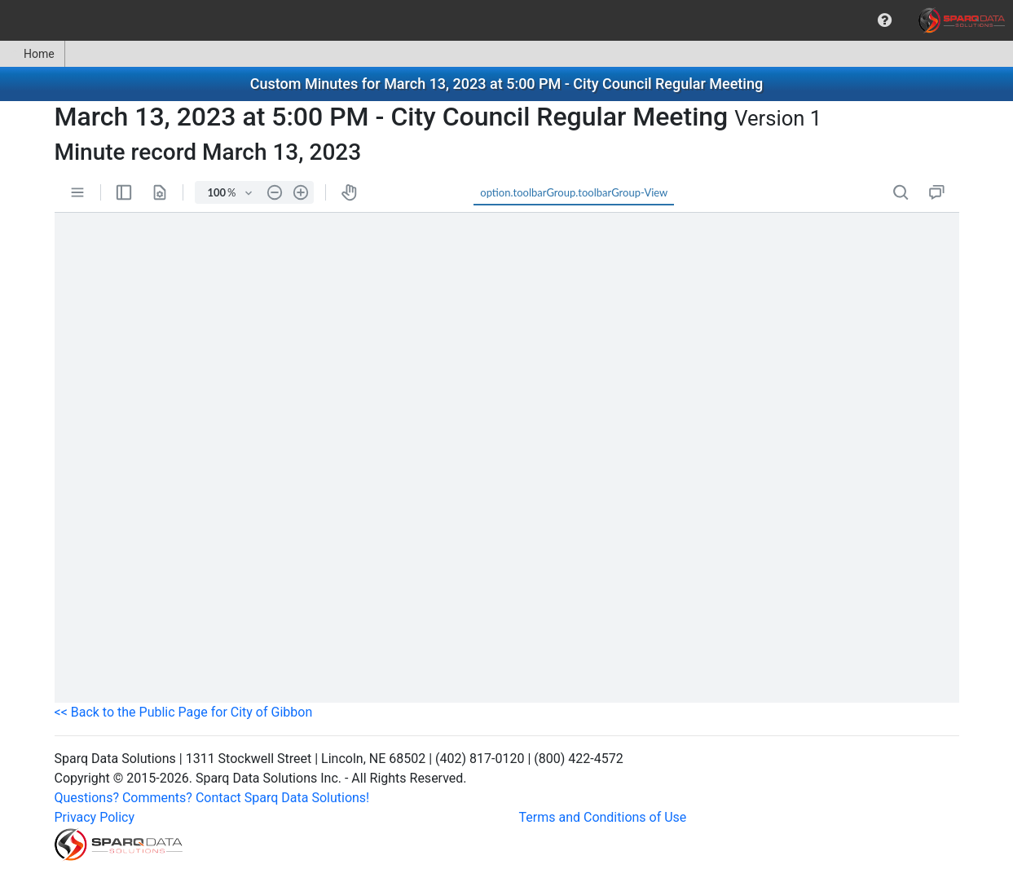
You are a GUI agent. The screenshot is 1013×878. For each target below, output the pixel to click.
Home (32, 53)
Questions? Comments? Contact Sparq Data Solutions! (212, 797)
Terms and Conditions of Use (603, 817)
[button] (885, 20)
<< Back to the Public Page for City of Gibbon (184, 712)
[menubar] (506, 20)
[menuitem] (884, 20)
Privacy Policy (95, 817)
